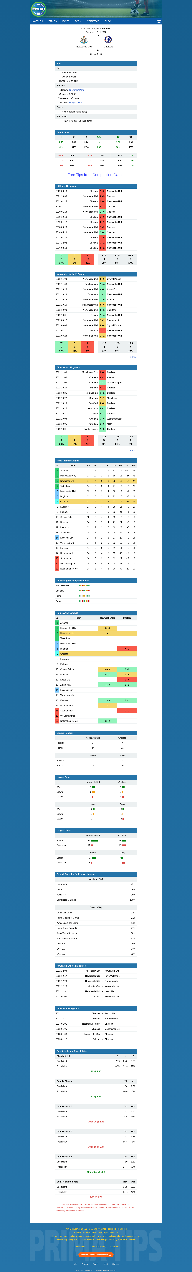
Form (78, 21)
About (105, 1264)
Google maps (75, 102)
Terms (95, 1264)
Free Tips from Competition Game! (96, 175)
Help (75, 1264)
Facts (65, 21)
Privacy (85, 1264)
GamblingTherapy (98, 1247)
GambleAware (79, 1247)
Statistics (93, 21)
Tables (53, 21)
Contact (115, 1264)
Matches (37, 21)
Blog (108, 21)
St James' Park (76, 90)
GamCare (114, 1247)
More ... (133, 357)
